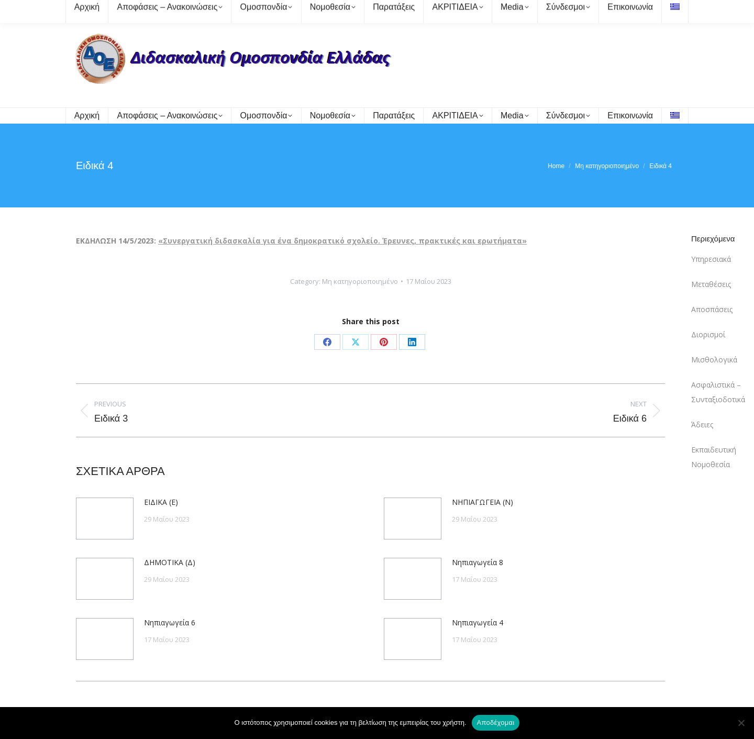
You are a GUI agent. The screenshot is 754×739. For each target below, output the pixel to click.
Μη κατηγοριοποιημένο (360, 281)
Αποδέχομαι (496, 722)
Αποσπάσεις (712, 309)
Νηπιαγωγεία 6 (169, 622)
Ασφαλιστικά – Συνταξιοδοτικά (718, 392)
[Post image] (105, 518)
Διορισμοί (708, 334)
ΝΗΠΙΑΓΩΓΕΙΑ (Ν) (482, 502)
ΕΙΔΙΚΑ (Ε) (161, 502)
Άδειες (702, 424)
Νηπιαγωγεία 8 (477, 562)
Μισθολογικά (714, 360)
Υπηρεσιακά (711, 259)
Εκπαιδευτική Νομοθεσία (713, 457)
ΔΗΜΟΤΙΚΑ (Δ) (169, 562)
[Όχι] (741, 723)
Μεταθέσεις (711, 284)
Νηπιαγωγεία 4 (477, 622)
